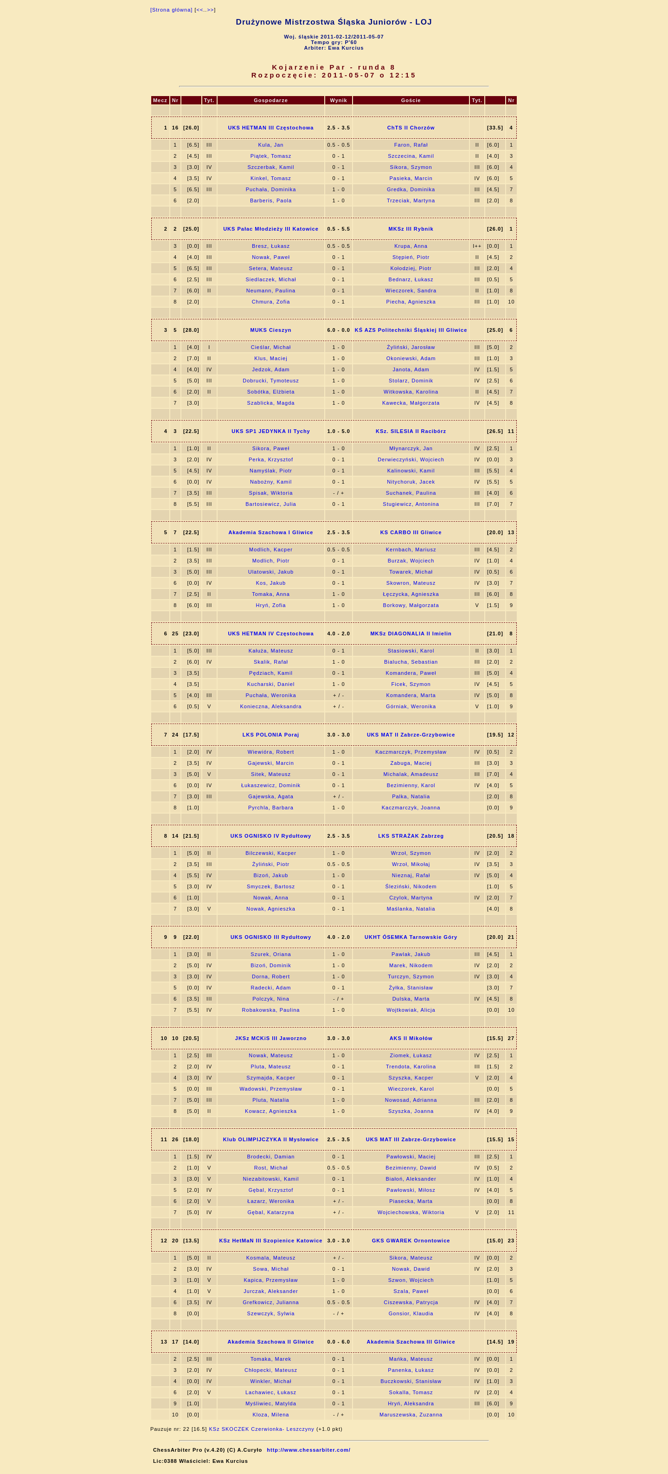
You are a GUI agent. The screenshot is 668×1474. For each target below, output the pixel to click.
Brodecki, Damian (271, 1156)
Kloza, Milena (270, 1414)
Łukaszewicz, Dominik (271, 785)
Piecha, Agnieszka (411, 301)
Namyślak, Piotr (271, 470)
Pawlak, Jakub (411, 954)
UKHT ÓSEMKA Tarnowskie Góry (411, 937)
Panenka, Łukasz (411, 1370)
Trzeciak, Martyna (411, 200)
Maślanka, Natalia (411, 909)
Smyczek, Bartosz (271, 886)
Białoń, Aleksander (411, 1179)
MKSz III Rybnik (411, 229)
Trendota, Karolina (411, 1066)
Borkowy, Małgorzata (411, 605)
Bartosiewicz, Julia (270, 504)
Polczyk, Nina (270, 999)
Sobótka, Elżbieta (271, 391)
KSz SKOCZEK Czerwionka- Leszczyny (261, 1429)
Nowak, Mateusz (271, 1055)
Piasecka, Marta (411, 1201)
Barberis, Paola (271, 200)
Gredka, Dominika (411, 189)
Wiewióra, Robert (271, 752)
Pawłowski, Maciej (411, 1156)
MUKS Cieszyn (270, 330)
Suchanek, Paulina (411, 493)
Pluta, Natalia (270, 1100)
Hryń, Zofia (271, 605)
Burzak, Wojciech (411, 560)
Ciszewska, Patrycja (411, 1302)
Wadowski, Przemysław (270, 1089)
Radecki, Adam (270, 987)
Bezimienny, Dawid (411, 1167)
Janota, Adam (410, 369)
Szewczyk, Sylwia (271, 1313)
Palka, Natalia (411, 796)
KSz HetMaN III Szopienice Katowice (271, 1240)
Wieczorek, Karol (411, 1089)
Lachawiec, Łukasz (270, 1392)
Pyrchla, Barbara (271, 807)
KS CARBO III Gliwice (411, 532)
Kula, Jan (271, 145)
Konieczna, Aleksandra (271, 706)
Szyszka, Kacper (411, 1077)
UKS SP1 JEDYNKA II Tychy (270, 431)
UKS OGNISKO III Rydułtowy (271, 937)
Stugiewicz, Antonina (411, 504)
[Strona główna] (171, 10)
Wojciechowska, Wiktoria (411, 1212)
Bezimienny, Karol (411, 785)
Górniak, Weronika (411, 706)
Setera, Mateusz (271, 268)
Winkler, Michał (271, 1381)
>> (210, 10)
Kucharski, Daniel (271, 684)
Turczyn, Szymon (411, 976)
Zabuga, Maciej (410, 763)
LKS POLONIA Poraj (271, 734)
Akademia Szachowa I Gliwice (271, 532)
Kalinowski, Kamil (411, 470)
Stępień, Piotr (411, 257)
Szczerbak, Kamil (270, 167)
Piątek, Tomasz (270, 156)
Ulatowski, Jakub (271, 572)
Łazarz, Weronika (270, 1201)
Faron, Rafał (411, 145)
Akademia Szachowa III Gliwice (411, 1342)
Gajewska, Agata (271, 796)
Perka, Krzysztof (271, 459)
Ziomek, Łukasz (411, 1055)
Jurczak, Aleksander (271, 1291)
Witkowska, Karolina (411, 391)
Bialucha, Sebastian (411, 662)
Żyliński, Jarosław (411, 347)
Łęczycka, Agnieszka (411, 594)
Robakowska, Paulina (271, 1010)
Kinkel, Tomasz (270, 178)
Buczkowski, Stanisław (411, 1381)
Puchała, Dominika (271, 189)
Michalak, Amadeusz (411, 774)
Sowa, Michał (271, 1269)
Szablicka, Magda (271, 403)
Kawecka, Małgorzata (411, 403)
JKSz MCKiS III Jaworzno (271, 1038)
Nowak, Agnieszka (270, 909)
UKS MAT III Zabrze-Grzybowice (411, 1139)
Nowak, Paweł (271, 257)
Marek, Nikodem (411, 965)
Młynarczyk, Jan (411, 448)
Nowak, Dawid (411, 1269)
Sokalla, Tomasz (411, 1392)
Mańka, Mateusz (411, 1359)
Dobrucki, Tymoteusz (271, 380)
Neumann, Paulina (271, 290)
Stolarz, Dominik (411, 380)
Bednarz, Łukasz (411, 279)
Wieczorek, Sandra (411, 290)
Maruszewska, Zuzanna (411, 1414)
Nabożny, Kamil (271, 482)
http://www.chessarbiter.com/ (308, 1450)
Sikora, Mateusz (411, 1258)
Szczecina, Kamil (411, 156)
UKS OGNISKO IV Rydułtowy (271, 836)
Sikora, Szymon (411, 167)
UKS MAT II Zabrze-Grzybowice (411, 734)
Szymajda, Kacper (270, 1077)
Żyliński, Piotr (270, 864)
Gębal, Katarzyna (270, 1212)
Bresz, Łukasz (271, 246)
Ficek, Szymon (410, 684)
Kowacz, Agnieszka (271, 1111)
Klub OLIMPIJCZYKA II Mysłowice (271, 1139)
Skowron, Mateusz (411, 583)
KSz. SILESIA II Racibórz (411, 431)
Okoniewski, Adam (411, 358)
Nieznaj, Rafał (411, 875)
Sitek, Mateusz (271, 774)
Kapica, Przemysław (271, 1280)
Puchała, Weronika (270, 695)
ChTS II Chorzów (411, 127)
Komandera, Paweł (411, 673)
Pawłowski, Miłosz (411, 1190)
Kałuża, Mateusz (271, 650)
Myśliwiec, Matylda (270, 1403)
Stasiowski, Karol (411, 650)
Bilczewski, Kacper (270, 853)
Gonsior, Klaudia (411, 1313)
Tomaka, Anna (271, 594)
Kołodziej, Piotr (410, 268)
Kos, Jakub (271, 583)
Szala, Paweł (411, 1291)
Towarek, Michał (411, 572)
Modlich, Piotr (271, 560)
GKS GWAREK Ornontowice (411, 1240)
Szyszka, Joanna (411, 1111)
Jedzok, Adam (270, 369)
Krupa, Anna (411, 246)
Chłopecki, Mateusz (270, 1370)
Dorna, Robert (271, 976)
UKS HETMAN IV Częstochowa (271, 633)
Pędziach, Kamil (271, 673)
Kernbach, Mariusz (411, 549)
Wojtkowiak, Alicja (410, 1010)
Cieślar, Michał (271, 347)
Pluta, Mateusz (271, 1066)
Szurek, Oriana (270, 954)
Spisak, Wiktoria (271, 493)
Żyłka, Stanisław (411, 987)
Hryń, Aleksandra (411, 1403)
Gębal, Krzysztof (271, 1190)
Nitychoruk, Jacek (411, 482)
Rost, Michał (271, 1167)
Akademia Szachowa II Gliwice (271, 1342)
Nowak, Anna (271, 897)
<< (199, 10)
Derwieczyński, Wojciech (411, 459)
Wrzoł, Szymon (411, 853)
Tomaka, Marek (270, 1359)
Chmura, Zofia (271, 301)
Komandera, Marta (411, 695)
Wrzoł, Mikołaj (411, 864)
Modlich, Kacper (271, 549)
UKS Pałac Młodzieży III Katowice (271, 229)
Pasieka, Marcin (410, 178)
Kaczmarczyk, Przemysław (411, 752)
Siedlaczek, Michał (270, 279)
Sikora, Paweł (270, 448)
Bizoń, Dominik (270, 965)
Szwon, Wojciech (411, 1280)
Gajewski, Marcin (271, 763)
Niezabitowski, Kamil (271, 1179)
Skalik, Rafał (271, 662)
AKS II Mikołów (411, 1038)
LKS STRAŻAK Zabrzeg (411, 836)
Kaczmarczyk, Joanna (411, 807)
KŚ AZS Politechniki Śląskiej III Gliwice (411, 330)
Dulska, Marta (411, 999)
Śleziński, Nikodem (411, 886)
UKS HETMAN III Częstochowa (271, 127)
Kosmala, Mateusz (270, 1258)
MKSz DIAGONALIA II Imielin (410, 633)
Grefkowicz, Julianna (271, 1302)
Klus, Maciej (270, 358)
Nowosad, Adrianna (411, 1100)
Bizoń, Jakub (270, 875)
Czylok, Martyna (411, 897)
